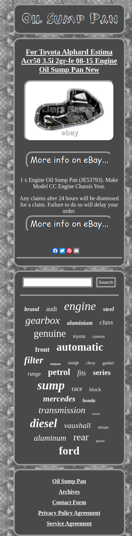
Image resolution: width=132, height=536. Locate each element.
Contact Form (69, 502)
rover (96, 414)
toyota (79, 336)
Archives (69, 492)
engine (80, 305)
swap (73, 362)
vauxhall (77, 425)
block (95, 389)
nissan (103, 427)
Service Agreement (69, 523)
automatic (80, 347)
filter (33, 360)
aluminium (80, 323)
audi (51, 308)
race (77, 388)
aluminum (50, 438)
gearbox (42, 320)
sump (51, 385)
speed (100, 441)
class (106, 322)
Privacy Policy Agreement (69, 513)
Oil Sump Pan (69, 481)
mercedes (59, 398)
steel (108, 309)
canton (98, 336)
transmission (61, 410)
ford (69, 450)
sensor (55, 364)
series (102, 372)
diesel (43, 423)
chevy (90, 363)
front (42, 349)
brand (31, 309)
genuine (49, 333)
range (34, 374)
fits (81, 373)
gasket (108, 362)
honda (88, 400)
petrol (59, 372)
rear (81, 436)
